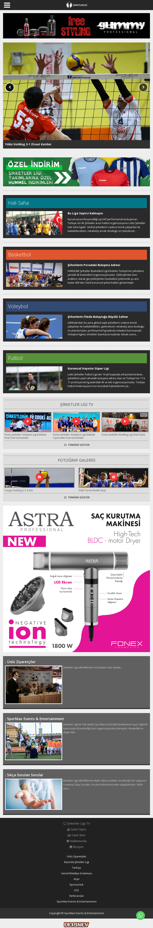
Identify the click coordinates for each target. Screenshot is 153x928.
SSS (76, 890)
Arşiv (76, 879)
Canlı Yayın (76, 829)
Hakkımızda (77, 841)
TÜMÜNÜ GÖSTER (76, 445)
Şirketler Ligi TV (76, 823)
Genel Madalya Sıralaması (76, 873)
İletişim (77, 847)
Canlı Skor (76, 835)
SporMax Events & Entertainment (76, 901)
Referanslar (76, 896)
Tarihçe (76, 867)
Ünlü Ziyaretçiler (76, 856)
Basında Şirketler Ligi (76, 862)
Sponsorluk (76, 884)
